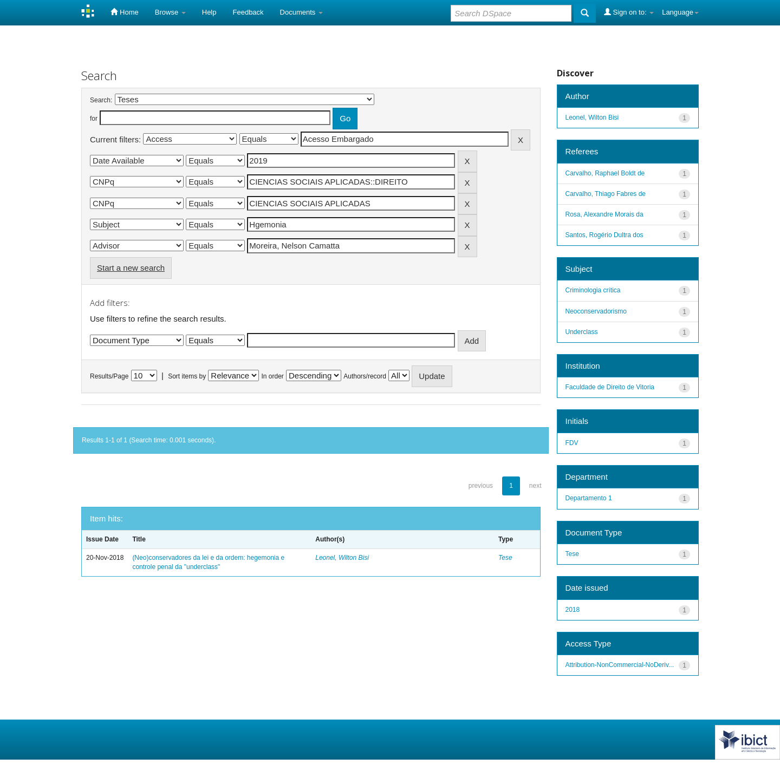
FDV (572, 443)
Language (680, 12)
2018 (573, 609)
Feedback (248, 12)
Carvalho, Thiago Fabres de (606, 194)
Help (209, 12)
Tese (505, 557)
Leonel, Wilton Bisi (342, 557)
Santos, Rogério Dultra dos (605, 235)
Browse (170, 12)
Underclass (582, 332)
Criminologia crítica (593, 290)
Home (124, 12)
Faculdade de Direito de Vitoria (610, 387)
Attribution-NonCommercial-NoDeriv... (620, 665)
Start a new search (131, 267)
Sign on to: (629, 12)
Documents (301, 12)
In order (273, 376)
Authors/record (364, 376)
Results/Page (109, 376)
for (94, 118)
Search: (101, 100)
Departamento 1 (589, 498)
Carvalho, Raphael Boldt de (605, 173)
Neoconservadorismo (596, 311)
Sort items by (187, 376)
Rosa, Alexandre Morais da (605, 214)
